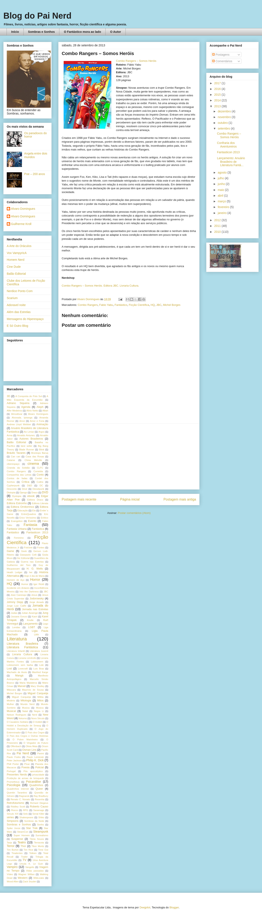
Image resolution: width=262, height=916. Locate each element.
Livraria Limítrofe (27, 658)
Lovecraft (23, 668)
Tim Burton (13, 849)
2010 (218, 231)
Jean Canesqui (19, 595)
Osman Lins (29, 749)
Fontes (40, 547)
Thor (23, 846)
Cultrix (40, 482)
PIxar (27, 764)
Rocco (14, 810)
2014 (218, 100)
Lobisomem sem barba (20, 665)
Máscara (11, 689)
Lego (45, 623)
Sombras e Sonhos (41, 31)
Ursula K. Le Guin (31, 863)
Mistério (11, 700)
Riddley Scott (18, 806)
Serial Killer (38, 814)
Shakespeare (26, 817)
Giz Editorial (23, 558)
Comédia (38, 471)
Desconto (12, 489)
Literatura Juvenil (39, 651)
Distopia (11, 492)
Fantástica (38, 528)
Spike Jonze (13, 828)
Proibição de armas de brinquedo (25, 778)
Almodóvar (16, 414)
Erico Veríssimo (27, 517)
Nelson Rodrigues (16, 714)
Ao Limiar (29, 431)
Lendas (16, 627)
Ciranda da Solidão (18, 467)
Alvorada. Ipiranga (22, 417)
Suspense (17, 838)
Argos (41, 431)
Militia (40, 697)
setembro (224, 128)
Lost (9, 668)
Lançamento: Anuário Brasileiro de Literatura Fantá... (231, 161)
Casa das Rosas (35, 456)
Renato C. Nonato (20, 799)
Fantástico (121, 304)
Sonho (40, 824)
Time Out (43, 849)
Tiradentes (17, 853)
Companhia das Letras (19, 474)
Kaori (34, 616)
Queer (39, 788)
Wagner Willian (26, 874)
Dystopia (16, 496)
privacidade (38, 774)
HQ (153, 304)
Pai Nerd (23, 753)
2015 (218, 94)
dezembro (225, 111)
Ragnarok (24, 796)
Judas (14, 613)
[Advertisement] (129, 456)
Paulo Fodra (13, 757)
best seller (26, 446)
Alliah (45, 410)
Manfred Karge (40, 672)
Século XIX (13, 814)
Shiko (41, 817)
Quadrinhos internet (18, 789)
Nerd (34, 714)
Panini (40, 753)
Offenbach (15, 746)
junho (222, 184)
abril (221, 195)
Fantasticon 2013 (37, 532)
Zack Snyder (29, 881)
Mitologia (25, 700)
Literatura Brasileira (22, 643)
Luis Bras (38, 668)
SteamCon (22, 831)
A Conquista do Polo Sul (28, 396)
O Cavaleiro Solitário (18, 722)
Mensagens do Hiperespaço (25, 319)
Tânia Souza (37, 839)
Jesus (34, 595)
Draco (34, 492)
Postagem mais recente (79, 499)
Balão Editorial (16, 273)
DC (41, 485)
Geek (24, 551)
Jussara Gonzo (19, 616)
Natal (25, 711)
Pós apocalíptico (33, 771)
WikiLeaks (38, 878)
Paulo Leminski (35, 757)
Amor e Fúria (37, 421)
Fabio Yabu (106, 304)
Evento (32, 521)
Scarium (12, 298)
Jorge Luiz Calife (16, 605)
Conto (40, 474)
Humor (24, 584)
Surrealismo (41, 835)
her (30, 572)
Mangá (19, 675)
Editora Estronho (17, 503)
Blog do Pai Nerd (37, 15)
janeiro (222, 213)
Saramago (38, 810)
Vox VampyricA (17, 253)
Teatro (22, 842)
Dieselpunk (38, 489)
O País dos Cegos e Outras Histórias (27, 736)
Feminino (19, 538)
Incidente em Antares (18, 588)
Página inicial (130, 499)
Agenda (25, 407)
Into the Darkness (29, 591)
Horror (35, 580)
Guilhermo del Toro (19, 565)
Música (39, 707)
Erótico (44, 517)
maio (221, 190)
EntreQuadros (28, 514)
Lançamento (30, 623)
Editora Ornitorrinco (22, 506)
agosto (222, 172)
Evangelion (17, 521)
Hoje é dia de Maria (34, 576)
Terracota (39, 842)
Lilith (36, 634)
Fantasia (30, 525)
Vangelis (29, 867)
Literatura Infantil (16, 651)
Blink (41, 449)
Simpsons (12, 820)
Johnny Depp (15, 602)
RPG (25, 810)
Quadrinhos (36, 785)
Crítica (25, 481)
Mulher (10, 704)
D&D (29, 485)
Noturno (22, 718)
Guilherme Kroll (21, 224)
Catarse (11, 460)
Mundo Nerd (27, 704)
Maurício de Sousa (33, 689)
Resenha (39, 799)
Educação (22, 510)
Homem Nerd (15, 259)
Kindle (30, 620)
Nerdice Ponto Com (20, 291)
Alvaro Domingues (23, 208)
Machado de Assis (17, 672)
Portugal (11, 771)
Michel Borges (171, 304)
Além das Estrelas (19, 312)
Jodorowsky (37, 598)
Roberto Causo (39, 806)
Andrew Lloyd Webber (19, 424)
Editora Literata (40, 503)
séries (10, 817)
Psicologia (13, 785)
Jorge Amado (36, 602)
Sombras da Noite (34, 821)
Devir (24, 489)
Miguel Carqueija (38, 693)
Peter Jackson (14, 760)
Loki (41, 665)
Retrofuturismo (15, 803)
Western (23, 877)
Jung (45, 612)
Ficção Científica (139, 304)
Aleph (40, 407)
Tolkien (33, 853)
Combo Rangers (88, 304)
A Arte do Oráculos (19, 246)
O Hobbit (37, 722)
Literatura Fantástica (22, 647)
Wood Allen (13, 881)
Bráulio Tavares (16, 452)
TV (24, 860)
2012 (218, 220)
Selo (25, 814)
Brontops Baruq (39, 453)
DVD (45, 492)
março (222, 201)
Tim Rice (28, 849)
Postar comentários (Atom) (134, 513)
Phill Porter (13, 764)
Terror (11, 846)
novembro (225, 117)
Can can (15, 456)
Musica (25, 707)
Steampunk (40, 831)
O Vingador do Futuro (35, 743)
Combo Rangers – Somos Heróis (136, 60)
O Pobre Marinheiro (25, 739)
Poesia (25, 767)
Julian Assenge (30, 613)
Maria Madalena (28, 682)
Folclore (28, 547)
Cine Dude (14, 266)
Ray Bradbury (41, 796)
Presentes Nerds (17, 774)
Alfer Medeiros (14, 410)
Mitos (40, 700)
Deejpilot (145, 907)
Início (15, 31)
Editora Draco (35, 499)
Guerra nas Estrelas (32, 561)
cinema (33, 464)
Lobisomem (37, 661)
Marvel (22, 686)
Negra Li (39, 711)
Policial (39, 767)
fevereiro (224, 207)
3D (8, 396)
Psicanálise (33, 781)
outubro (223, 122)
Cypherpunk (13, 485)
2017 (218, 83)
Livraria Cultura (22, 654)
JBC (159, 304)
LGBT (31, 627)
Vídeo (10, 874)
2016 (218, 89)
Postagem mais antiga (180, 499)
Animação (42, 424)
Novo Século (38, 718)
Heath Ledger (14, 572)
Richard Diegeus (39, 803)
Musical (11, 711)
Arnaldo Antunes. (26, 435)
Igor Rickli (38, 584)
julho (221, 178)
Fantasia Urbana (17, 528)
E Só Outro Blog (17, 325)
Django (23, 492)
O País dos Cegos (35, 732)
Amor (22, 421)
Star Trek (32, 828)
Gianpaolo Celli (28, 554)
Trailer (24, 856)
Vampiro (12, 867)
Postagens (220, 54)
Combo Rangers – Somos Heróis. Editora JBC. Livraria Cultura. (100, 285)
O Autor (115, 31)
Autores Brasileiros (31, 438)
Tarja (9, 842)
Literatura (17, 638)
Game (10, 551)
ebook (30, 496)
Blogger (174, 907)
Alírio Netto (32, 410)
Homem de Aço (16, 580)
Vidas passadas (35, 870)
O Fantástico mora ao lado (82, 31)
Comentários (222, 61)
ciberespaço (13, 464)
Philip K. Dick (35, 760)
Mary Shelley (37, 686)
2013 (218, 106)
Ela (33, 510)
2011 (218, 226)
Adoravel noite (16, 305)
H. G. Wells (35, 568)
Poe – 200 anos (34, 174)
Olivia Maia (31, 746)
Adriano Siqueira (18, 403)
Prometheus (13, 782)
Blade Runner (26, 449)
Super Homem (22, 835)
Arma (9, 435)
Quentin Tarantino (17, 792)
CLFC (40, 467)
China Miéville (33, 460)
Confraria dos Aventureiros (227, 144)
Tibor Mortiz (37, 846)
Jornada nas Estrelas (35, 609)
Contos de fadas (17, 478)
